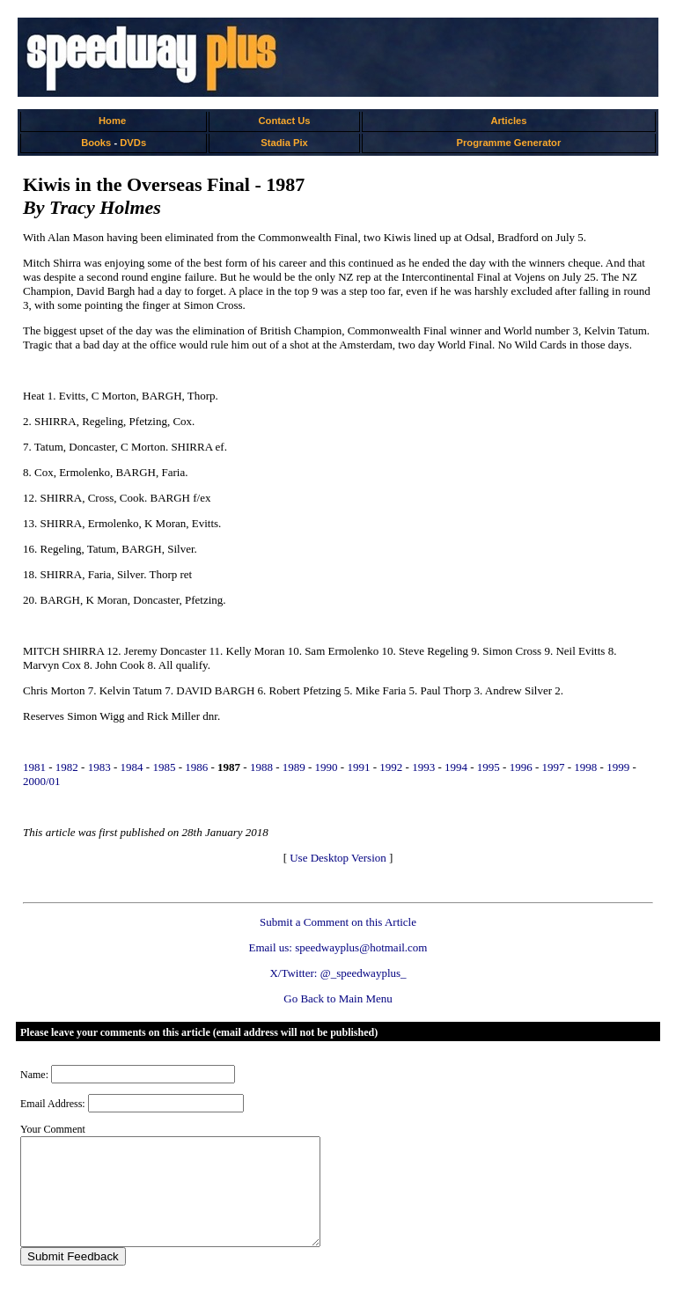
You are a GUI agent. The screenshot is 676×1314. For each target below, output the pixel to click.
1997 (553, 767)
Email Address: (52, 1103)
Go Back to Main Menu (337, 998)
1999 (617, 767)
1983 (99, 767)
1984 (132, 767)
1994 (456, 767)
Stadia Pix (284, 142)
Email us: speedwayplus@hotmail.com (338, 947)
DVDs (133, 142)
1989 (294, 767)
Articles (508, 120)
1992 (390, 767)
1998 (585, 767)
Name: (34, 1074)
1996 (521, 767)
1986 (196, 767)
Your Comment (52, 1129)
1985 (163, 767)
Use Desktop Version (338, 857)
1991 (358, 767)
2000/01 (42, 781)
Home (112, 120)
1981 (34, 767)
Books (96, 142)
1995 (488, 767)
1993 (423, 767)
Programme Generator (509, 142)
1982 (66, 767)
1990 (326, 767)
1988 (261, 767)
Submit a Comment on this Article (338, 922)
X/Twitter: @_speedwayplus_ (337, 973)
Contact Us (285, 120)
